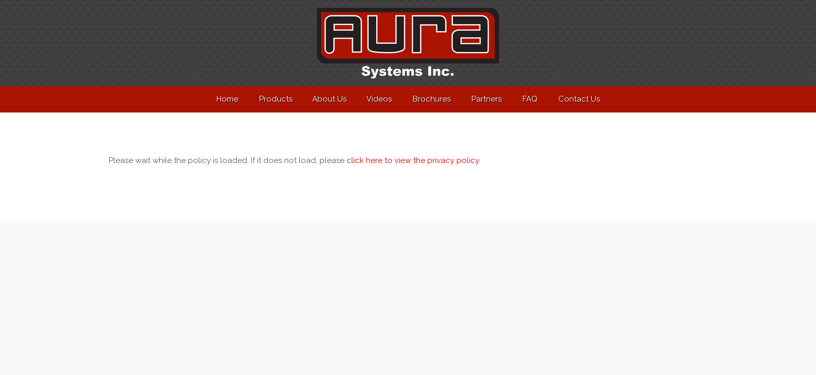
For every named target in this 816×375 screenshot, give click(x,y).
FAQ (530, 99)
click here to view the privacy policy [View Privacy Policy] (413, 160)
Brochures (432, 99)
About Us (329, 99)
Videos (379, 99)
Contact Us (579, 99)
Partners (486, 99)
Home (227, 99)
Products (275, 99)
